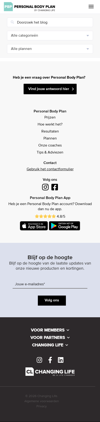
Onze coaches (50, 145)
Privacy (41, 406)
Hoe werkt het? (50, 124)
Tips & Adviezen (50, 152)
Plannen (50, 138)
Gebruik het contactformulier (50, 169)
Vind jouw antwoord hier (48, 89)
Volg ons (52, 300)
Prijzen (50, 117)
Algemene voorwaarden (41, 401)
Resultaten (50, 131)
